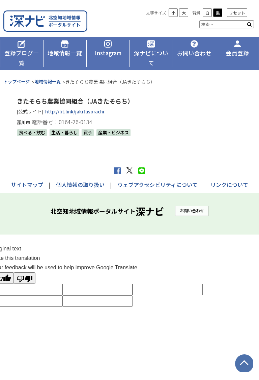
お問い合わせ (192, 201)
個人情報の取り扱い (80, 175)
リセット (237, 13)
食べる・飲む (33, 122)
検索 (249, 24)
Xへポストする (129, 161)
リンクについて (229, 175)
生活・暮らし (67, 122)
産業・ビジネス (119, 122)
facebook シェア (117, 161)
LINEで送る (141, 161)
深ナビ (52, 19)
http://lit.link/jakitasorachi (76, 101)
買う (92, 122)
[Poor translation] (24, 268)
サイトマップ (27, 175)
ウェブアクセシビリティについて (157, 175)
